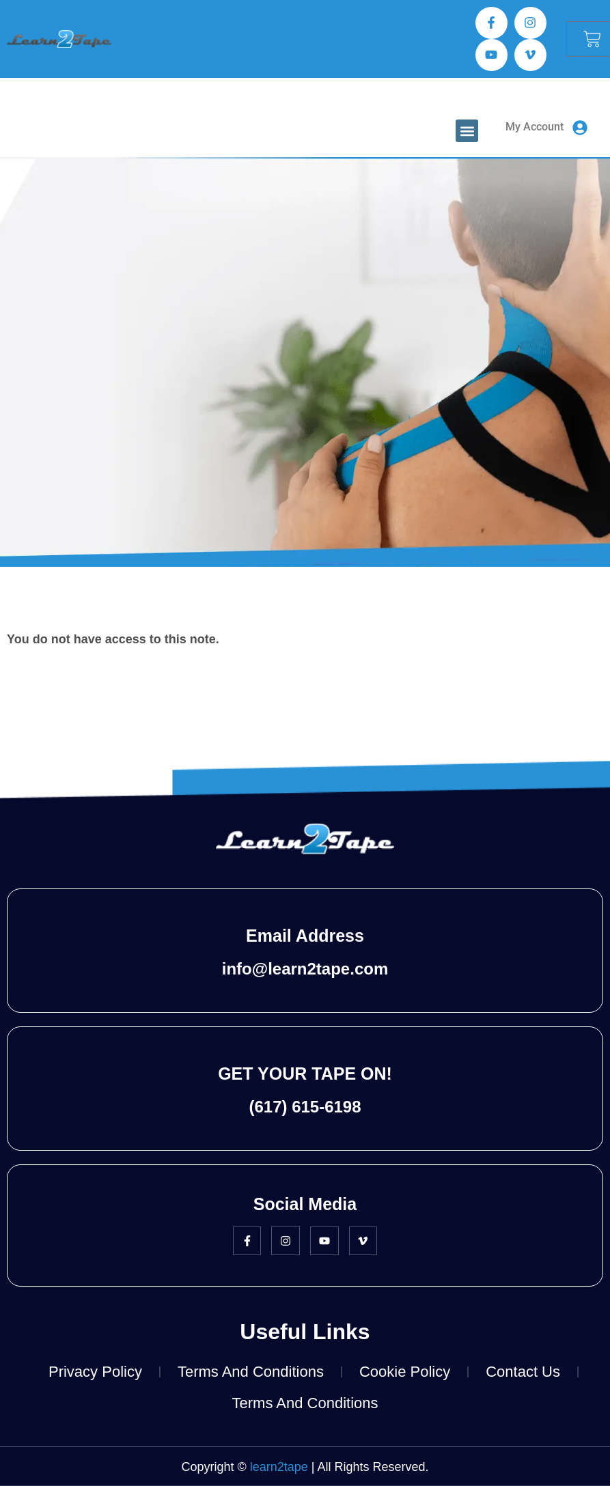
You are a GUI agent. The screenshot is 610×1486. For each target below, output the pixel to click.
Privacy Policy (95, 1371)
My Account (534, 126)
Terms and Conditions (251, 1371)
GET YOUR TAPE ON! (305, 1073)
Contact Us (523, 1371)
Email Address (305, 935)
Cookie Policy (404, 1371)
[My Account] (579, 127)
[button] (467, 131)
